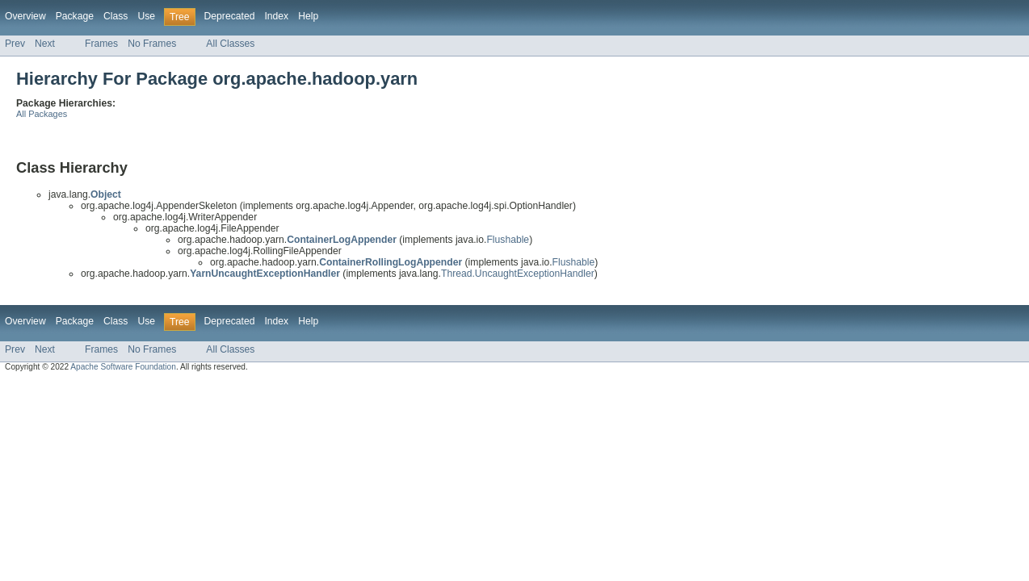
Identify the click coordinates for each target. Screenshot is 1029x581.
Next (45, 43)
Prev (15, 43)
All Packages (41, 114)
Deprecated (229, 16)
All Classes (230, 43)
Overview (25, 16)
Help (308, 16)
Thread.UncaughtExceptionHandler (517, 273)
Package (75, 16)
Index (276, 16)
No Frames (152, 43)
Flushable (507, 239)
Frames (101, 43)
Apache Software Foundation (123, 366)
